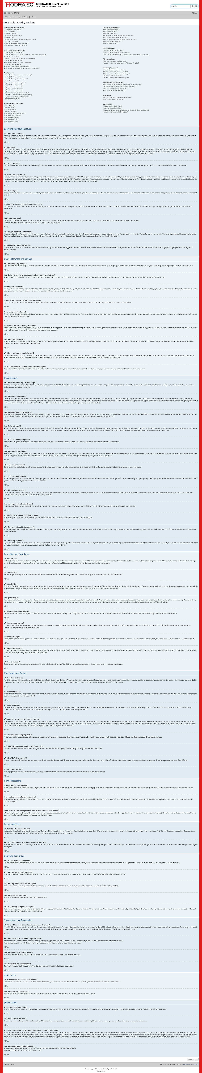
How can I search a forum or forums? (114, 70)
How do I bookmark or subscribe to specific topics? (119, 86)
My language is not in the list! (13, 60)
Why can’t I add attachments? (13, 89)
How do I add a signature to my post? (16, 79)
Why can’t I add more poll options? (15, 83)
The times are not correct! (12, 56)
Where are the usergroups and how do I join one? (118, 35)
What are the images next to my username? (18, 62)
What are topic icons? (11, 121)
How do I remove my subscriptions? (114, 90)
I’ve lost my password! (11, 41)
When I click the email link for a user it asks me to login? (21, 68)
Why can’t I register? (10, 33)
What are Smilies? (10, 109)
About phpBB (150, 1009)
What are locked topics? (11, 119)
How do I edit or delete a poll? (13, 85)
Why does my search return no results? (115, 72)
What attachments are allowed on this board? (117, 97)
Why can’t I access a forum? (13, 87)
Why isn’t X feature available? (112, 108)
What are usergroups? (110, 33)
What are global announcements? (14, 113)
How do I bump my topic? (12, 98)
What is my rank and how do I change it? (17, 66)
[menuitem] (16, 13)
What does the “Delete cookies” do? (15, 45)
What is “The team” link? (110, 43)
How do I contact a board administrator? (115, 112)
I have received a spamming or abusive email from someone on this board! (126, 54)
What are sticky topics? (11, 117)
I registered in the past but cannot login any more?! (20, 39)
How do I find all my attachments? (113, 99)
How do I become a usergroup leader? (115, 37)
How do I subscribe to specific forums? (115, 88)
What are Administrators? (111, 29)
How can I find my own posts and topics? (116, 77)
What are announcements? (12, 115)
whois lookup (145, 1032)
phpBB (20, 316)
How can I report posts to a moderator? (16, 93)
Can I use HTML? (9, 107)
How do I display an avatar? (13, 64)
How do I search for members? (112, 76)
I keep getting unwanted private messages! (116, 52)
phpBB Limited (61, 1009)
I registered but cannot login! (13, 35)
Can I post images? (10, 111)
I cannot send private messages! (113, 50)
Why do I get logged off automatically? (16, 43)
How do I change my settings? (13, 52)
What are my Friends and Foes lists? (114, 61)
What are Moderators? (110, 31)
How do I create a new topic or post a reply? (18, 75)
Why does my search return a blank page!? (116, 74)
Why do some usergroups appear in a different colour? (120, 39)
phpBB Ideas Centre (97, 1021)
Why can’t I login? (9, 37)
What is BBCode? (9, 105)
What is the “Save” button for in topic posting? (18, 94)
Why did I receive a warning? (13, 91)
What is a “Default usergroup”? (112, 41)
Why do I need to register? (12, 29)
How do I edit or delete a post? (13, 77)
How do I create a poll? (11, 81)
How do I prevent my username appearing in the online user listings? (25, 54)
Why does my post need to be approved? (17, 97)
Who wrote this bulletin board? (112, 106)
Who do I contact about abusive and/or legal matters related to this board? (126, 110)
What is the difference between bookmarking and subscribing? (122, 84)
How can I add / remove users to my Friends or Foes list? (121, 63)
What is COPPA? (9, 31)
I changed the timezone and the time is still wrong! (20, 58)
